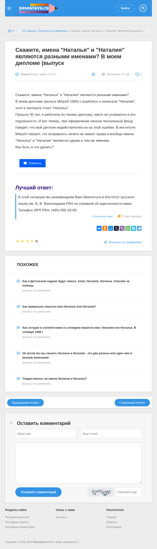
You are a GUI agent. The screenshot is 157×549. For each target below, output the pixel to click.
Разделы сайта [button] (15, 510)
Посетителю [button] (115, 510)
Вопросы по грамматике (125, 242)
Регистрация (113, 527)
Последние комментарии (20, 527)
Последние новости (17, 522)
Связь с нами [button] (65, 510)
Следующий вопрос (132, 402)
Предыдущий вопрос (25, 402)
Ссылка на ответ (103, 216)
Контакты (61, 517)
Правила (111, 522)
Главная (111, 517)
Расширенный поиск (17, 517)
